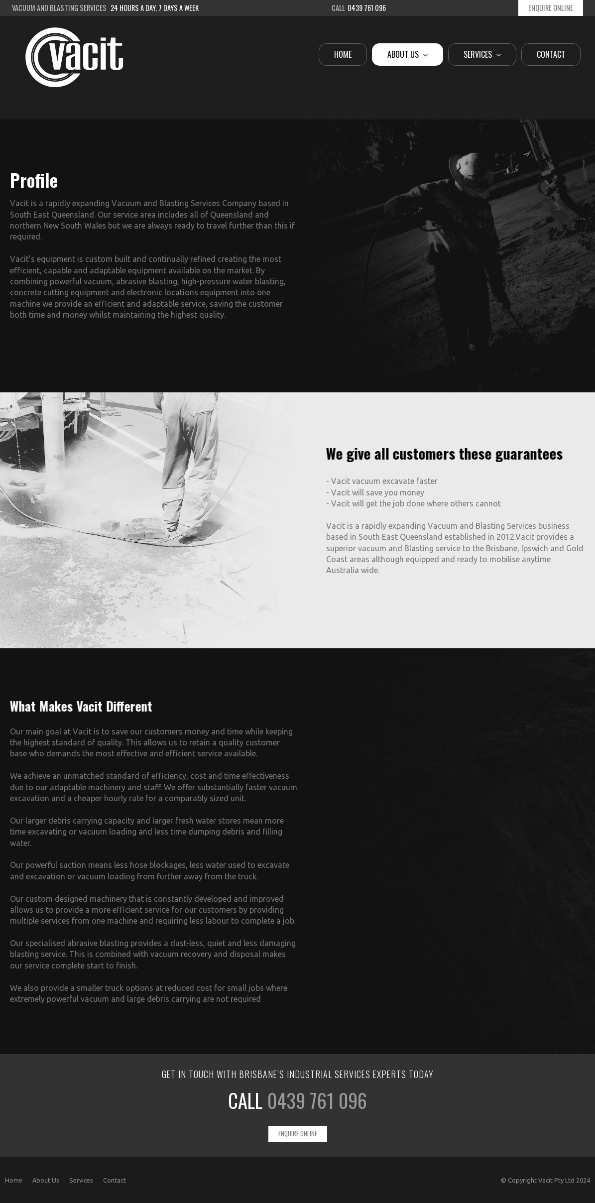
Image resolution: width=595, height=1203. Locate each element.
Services (81, 1180)
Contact (114, 1180)
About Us (45, 1180)
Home (13, 1180)
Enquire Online (550, 7)
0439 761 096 (317, 1100)
